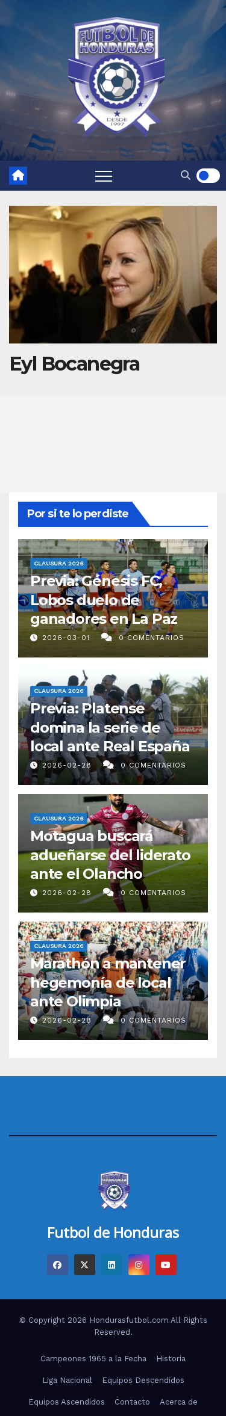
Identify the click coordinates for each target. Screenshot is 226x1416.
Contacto (132, 1401)
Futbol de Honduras (113, 1232)
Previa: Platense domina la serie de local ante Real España (110, 727)
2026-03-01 (67, 637)
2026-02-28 (68, 765)
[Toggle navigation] (103, 175)
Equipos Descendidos (143, 1380)
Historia (171, 1358)
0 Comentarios (151, 637)
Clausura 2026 (59, 564)
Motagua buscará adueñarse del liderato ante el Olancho (110, 855)
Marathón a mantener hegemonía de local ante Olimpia (108, 982)
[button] (185, 175)
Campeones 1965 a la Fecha (93, 1358)
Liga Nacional (67, 1380)
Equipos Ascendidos (66, 1401)
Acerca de (179, 1401)
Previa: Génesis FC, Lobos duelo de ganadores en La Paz (103, 600)
